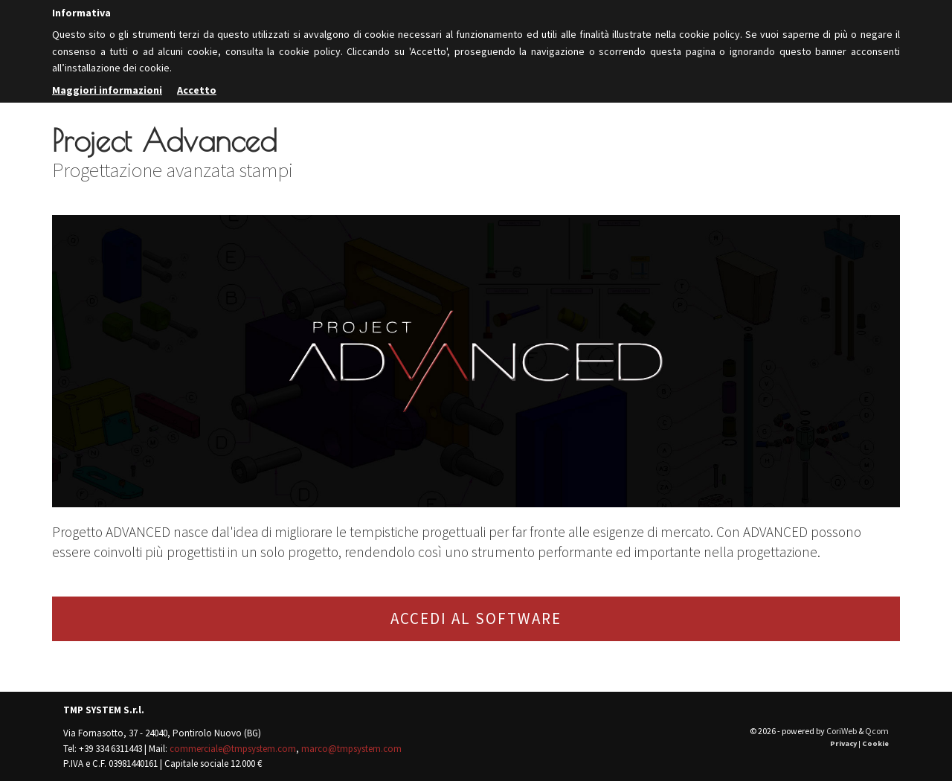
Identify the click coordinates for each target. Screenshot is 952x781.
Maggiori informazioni (107, 90)
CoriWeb (841, 730)
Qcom (877, 730)
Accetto (196, 90)
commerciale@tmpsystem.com (233, 748)
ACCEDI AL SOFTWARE (476, 618)
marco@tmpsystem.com (351, 748)
